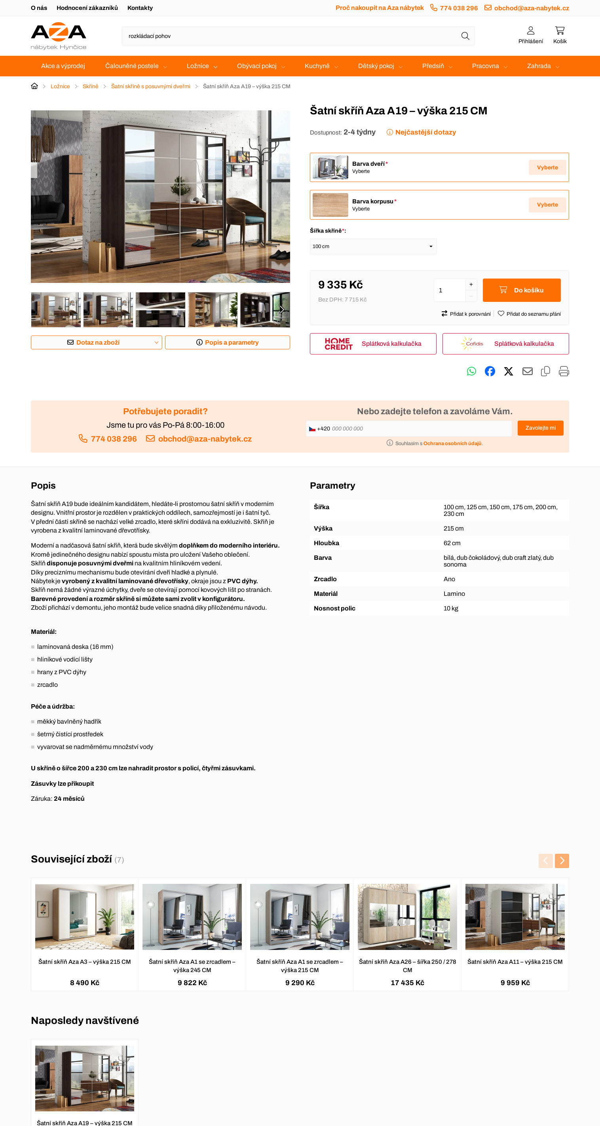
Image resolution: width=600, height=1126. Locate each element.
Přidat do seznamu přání (534, 314)
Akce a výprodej (63, 66)
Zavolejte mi (541, 428)
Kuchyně (317, 66)
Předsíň (433, 66)
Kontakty (140, 8)
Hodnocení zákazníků (87, 8)
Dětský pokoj (376, 66)
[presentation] (281, 310)
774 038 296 (459, 8)
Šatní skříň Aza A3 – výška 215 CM (84, 962)
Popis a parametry (232, 342)
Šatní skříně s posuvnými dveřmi (150, 86)
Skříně (91, 86)
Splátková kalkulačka (392, 344)
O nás (39, 8)
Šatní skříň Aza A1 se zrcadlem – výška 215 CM (299, 966)
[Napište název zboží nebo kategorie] (298, 36)
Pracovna (485, 66)
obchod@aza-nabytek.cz (531, 8)
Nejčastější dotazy (425, 132)
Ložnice (198, 66)
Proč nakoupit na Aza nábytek (380, 7)
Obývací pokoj (257, 66)
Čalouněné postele (132, 66)
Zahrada (539, 66)
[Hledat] (465, 36)
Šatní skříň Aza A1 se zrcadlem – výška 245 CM (192, 966)
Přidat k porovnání (470, 314)
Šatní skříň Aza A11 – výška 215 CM (515, 962)
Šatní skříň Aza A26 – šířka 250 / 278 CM (407, 966)
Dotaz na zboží (98, 342)
